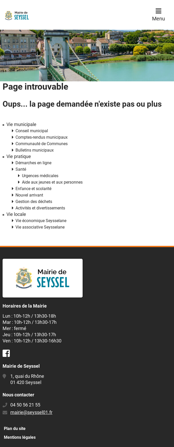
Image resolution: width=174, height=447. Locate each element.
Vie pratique (18, 156)
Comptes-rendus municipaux (41, 137)
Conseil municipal (31, 130)
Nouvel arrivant (29, 195)
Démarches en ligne (33, 162)
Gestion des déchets (33, 201)
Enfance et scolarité (33, 188)
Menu (158, 18)
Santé (20, 169)
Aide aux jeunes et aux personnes (52, 182)
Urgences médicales (40, 175)
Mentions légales (20, 437)
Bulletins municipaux (34, 150)
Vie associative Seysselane (40, 227)
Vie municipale (21, 124)
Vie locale (16, 214)
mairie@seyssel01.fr (31, 412)
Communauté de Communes (41, 143)
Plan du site (15, 428)
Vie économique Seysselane (40, 220)
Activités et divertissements (40, 208)
